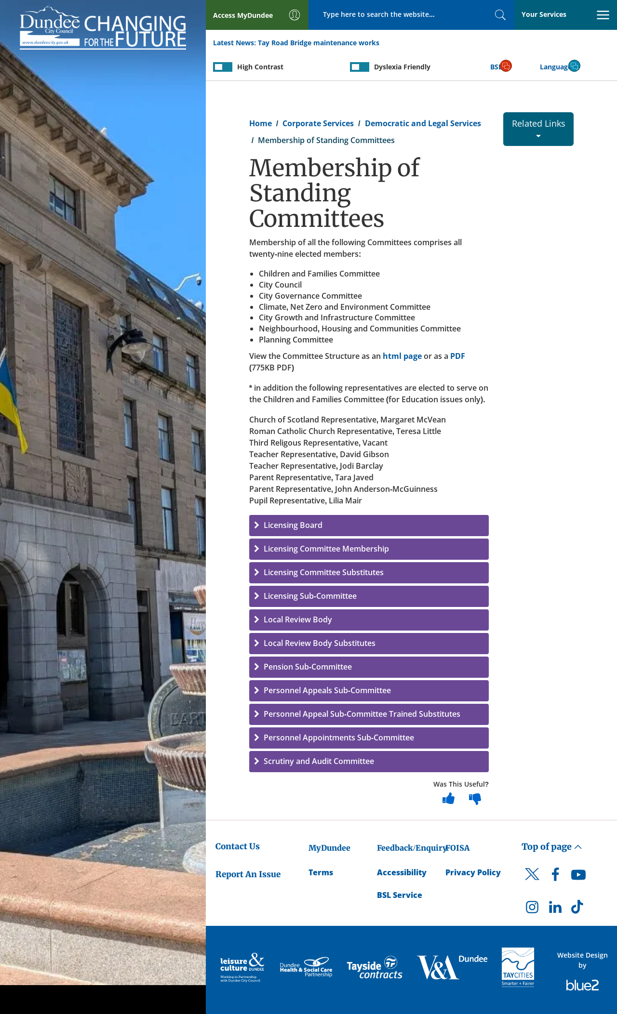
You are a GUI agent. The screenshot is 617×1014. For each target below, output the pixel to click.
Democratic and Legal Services (423, 123)
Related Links (538, 127)
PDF (457, 356)
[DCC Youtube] (578, 877)
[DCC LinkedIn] (555, 909)
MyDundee (329, 848)
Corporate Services (318, 123)
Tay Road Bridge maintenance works (318, 42)
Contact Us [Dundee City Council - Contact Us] (237, 846)
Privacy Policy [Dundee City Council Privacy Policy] (473, 872)
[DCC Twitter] (532, 882)
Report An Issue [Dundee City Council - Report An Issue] (248, 874)
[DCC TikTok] (578, 909)
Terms (320, 872)
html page (402, 356)
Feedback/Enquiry (412, 848)
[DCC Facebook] (555, 877)
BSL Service (399, 895)
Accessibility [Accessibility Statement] (402, 872)
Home (260, 123)
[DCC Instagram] (532, 909)
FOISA (457, 848)
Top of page (552, 846)
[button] (369, 525)
